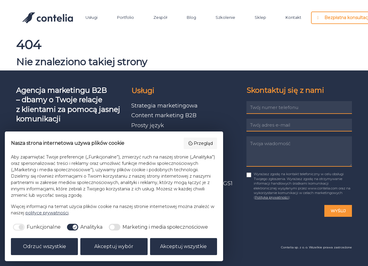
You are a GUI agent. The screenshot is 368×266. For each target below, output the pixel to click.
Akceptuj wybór (113, 246)
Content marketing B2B (163, 115)
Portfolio (125, 17)
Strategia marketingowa (164, 105)
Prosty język (147, 125)
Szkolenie (225, 17)
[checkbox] (36, 227)
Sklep (260, 17)
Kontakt (293, 17)
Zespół (160, 17)
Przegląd (200, 143)
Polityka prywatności (272, 197)
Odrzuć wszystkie (44, 246)
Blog (191, 17)
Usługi (91, 17)
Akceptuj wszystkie (183, 246)
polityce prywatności (47, 213)
